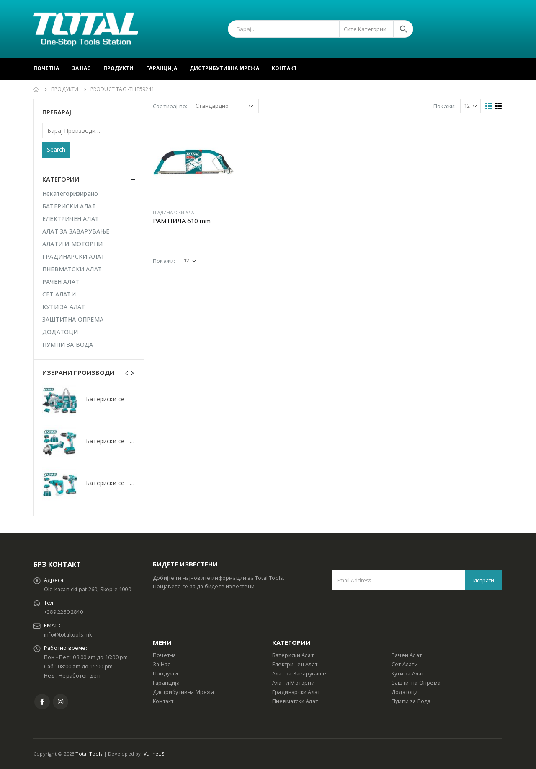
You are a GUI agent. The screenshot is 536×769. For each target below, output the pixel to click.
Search (56, 149)
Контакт (284, 68)
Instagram (60, 701)
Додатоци (405, 692)
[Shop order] (225, 106)
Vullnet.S (154, 754)
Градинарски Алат (296, 692)
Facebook (42, 701)
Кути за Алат (408, 673)
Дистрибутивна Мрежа (224, 68)
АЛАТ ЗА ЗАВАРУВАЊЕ (76, 231)
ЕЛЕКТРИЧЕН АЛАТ (70, 219)
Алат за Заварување (299, 673)
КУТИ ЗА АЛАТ (63, 307)
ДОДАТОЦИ (60, 332)
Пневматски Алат (295, 701)
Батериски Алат (293, 655)
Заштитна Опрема (416, 682)
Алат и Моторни (293, 682)
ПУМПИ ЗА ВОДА (67, 344)
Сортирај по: (170, 106)
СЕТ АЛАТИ (59, 294)
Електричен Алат (294, 664)
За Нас (81, 68)
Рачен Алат (407, 655)
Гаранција (161, 68)
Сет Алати (405, 664)
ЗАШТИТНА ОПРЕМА (72, 319)
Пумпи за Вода (411, 701)
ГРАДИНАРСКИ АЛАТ (174, 213)
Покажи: (444, 106)
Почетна (46, 68)
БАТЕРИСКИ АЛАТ (69, 206)
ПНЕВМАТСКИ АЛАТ (72, 269)
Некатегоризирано (70, 193)
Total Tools (88, 754)
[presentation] (127, 372)
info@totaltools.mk (68, 634)
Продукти (118, 68)
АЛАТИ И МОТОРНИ (72, 244)
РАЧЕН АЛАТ (60, 282)
